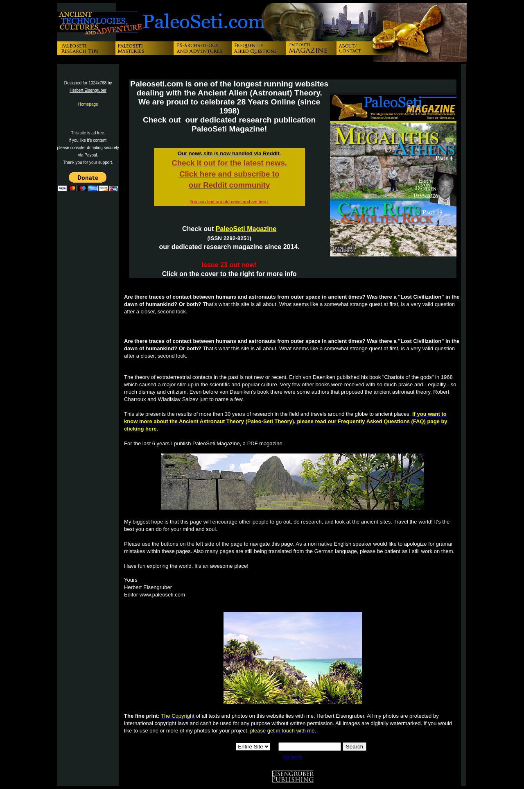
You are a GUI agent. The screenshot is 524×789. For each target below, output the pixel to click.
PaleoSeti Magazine (246, 228)
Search (354, 747)
